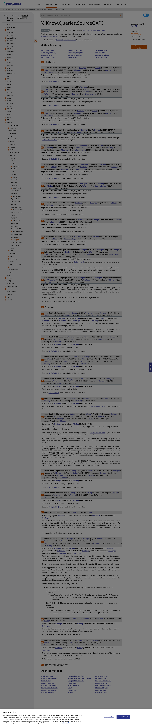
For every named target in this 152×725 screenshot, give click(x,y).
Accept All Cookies (123, 719)
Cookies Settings (109, 719)
